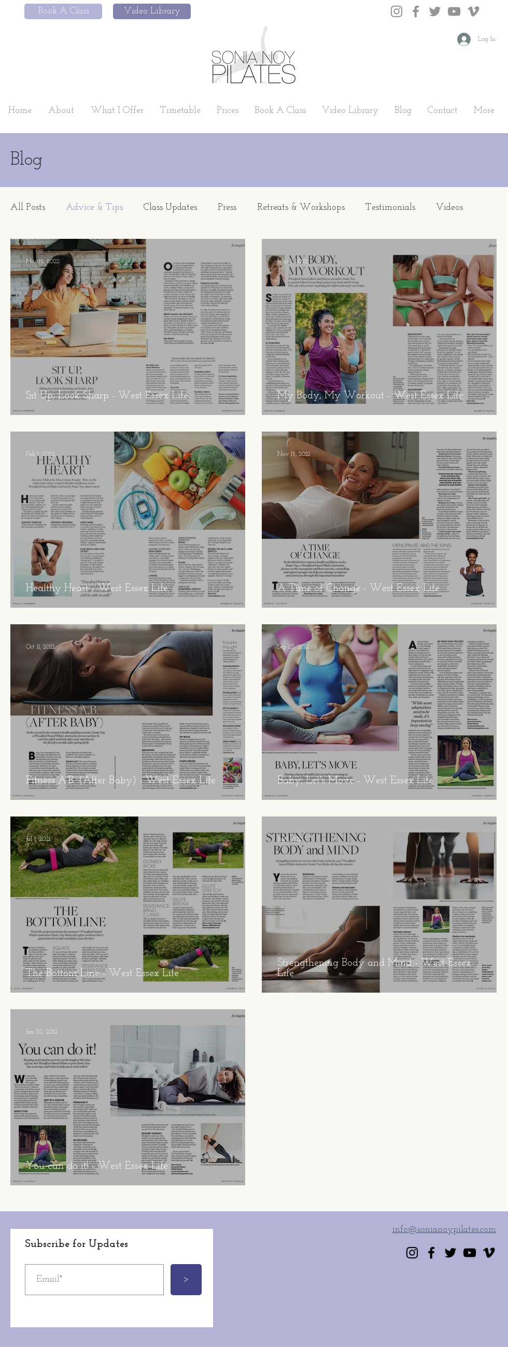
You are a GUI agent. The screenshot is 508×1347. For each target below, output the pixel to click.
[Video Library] (152, 11)
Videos (449, 207)
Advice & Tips (94, 207)
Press (227, 207)
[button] (61, 111)
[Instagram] (396, 11)
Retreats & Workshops (301, 207)
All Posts (27, 207)
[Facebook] (416, 11)
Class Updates (170, 207)
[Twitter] (435, 11)
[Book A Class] (63, 11)
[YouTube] (454, 11)
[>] (186, 1279)
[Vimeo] (473, 11)
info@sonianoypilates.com (444, 1230)
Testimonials (390, 207)
